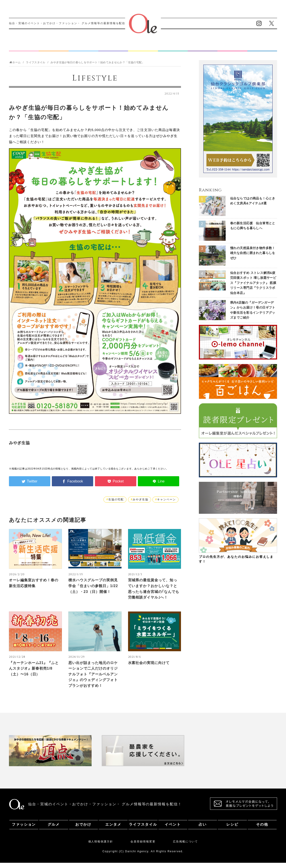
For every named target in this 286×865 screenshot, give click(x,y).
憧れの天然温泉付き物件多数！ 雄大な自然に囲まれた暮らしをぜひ (252, 255)
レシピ (232, 48)
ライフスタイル (143, 48)
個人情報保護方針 (100, 843)
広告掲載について (185, 843)
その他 (262, 48)
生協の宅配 (116, 501)
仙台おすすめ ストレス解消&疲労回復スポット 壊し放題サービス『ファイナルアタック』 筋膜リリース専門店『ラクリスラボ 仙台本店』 (253, 285)
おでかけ (83, 48)
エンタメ (113, 48)
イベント (173, 48)
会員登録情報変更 (142, 843)
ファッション (24, 48)
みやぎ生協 (140, 501)
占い (203, 48)
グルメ (54, 48)
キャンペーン (166, 501)
